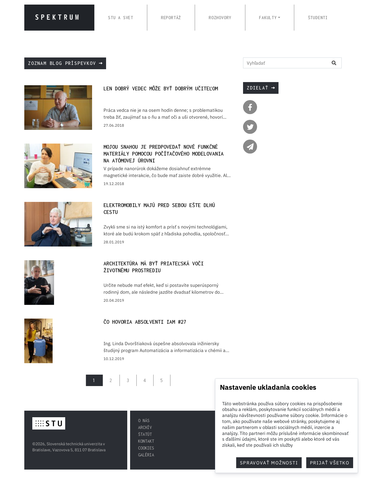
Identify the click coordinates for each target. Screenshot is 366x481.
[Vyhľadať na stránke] (285, 62)
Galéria (146, 454)
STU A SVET (120, 17)
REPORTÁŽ (171, 17)
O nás (144, 420)
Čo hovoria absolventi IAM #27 (145, 322)
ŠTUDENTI (318, 17)
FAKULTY (268, 17)
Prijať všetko (329, 463)
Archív (145, 427)
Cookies (146, 448)
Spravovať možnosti (269, 463)
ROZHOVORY (220, 17)
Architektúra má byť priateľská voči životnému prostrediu (154, 267)
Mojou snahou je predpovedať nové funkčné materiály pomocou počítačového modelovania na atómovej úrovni (164, 154)
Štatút (145, 434)
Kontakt (146, 441)
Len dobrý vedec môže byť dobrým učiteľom (161, 89)
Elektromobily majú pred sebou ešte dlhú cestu (159, 208)
